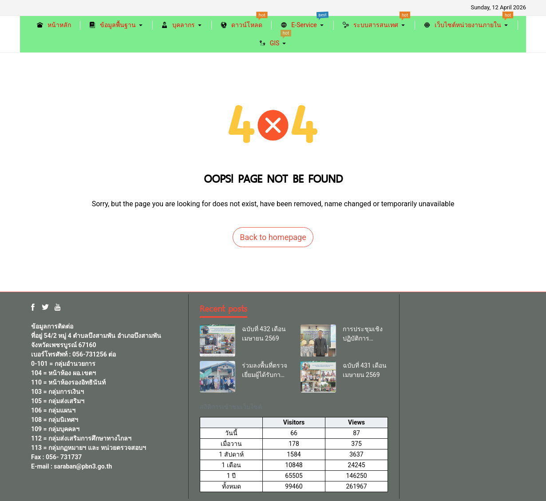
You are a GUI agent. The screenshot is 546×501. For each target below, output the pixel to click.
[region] (294, 444)
